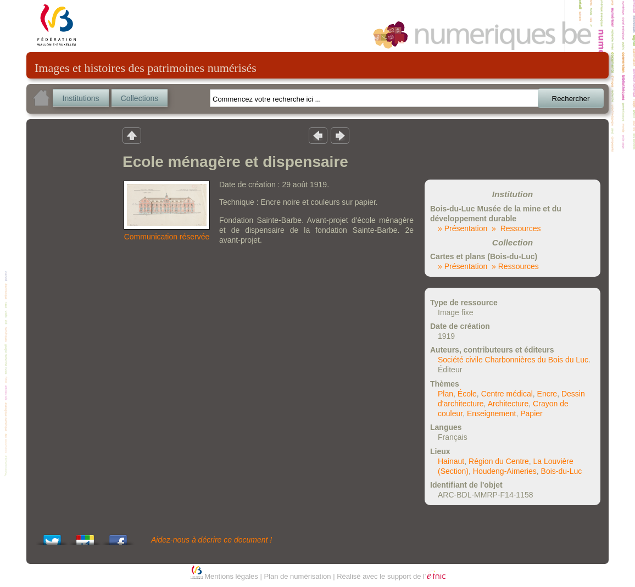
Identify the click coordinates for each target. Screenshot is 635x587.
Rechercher (571, 98)
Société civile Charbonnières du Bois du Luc (513, 359)
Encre (547, 393)
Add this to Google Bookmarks (85, 537)
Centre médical (507, 393)
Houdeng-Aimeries (505, 471)
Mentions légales (231, 576)
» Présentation (462, 228)
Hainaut (451, 461)
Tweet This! (52, 537)
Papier (531, 413)
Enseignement (491, 413)
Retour (132, 135)
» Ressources (516, 228)
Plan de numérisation (297, 576)
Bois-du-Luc (561, 471)
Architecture (508, 403)
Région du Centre (499, 461)
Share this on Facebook (118, 537)
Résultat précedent (318, 135)
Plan (445, 393)
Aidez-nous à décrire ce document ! (211, 539)
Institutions (81, 98)
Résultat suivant (340, 135)
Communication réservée (167, 236)
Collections (139, 98)
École (467, 393)
